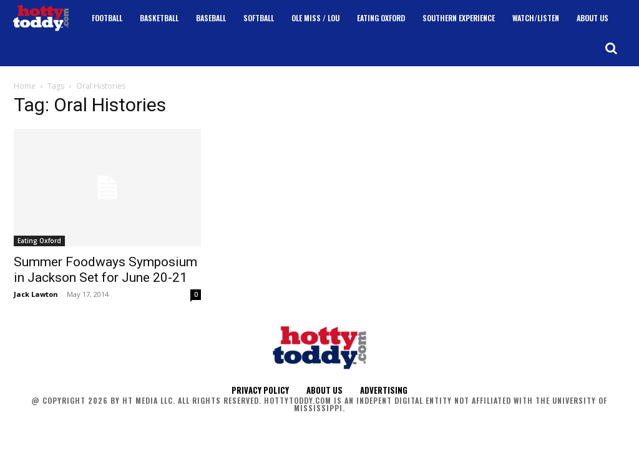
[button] (611, 48)
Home (25, 86)
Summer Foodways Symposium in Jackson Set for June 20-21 (105, 269)
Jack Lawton (36, 294)
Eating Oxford (39, 240)
